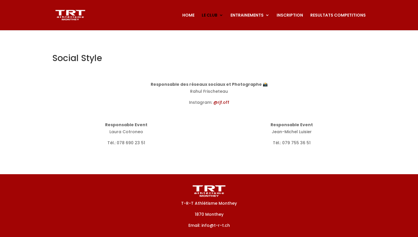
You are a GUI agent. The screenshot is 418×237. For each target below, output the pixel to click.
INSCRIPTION (290, 15)
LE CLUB (209, 15)
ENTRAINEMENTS (247, 15)
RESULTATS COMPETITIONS (338, 15)
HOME (188, 15)
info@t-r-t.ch (215, 225)
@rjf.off (221, 102)
